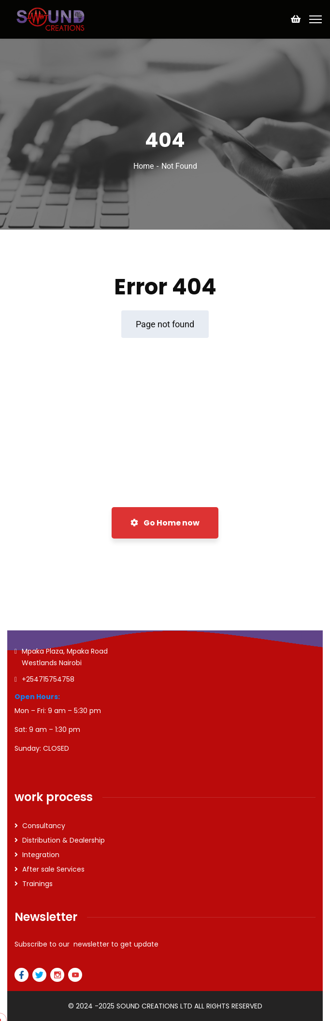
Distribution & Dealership (63, 840)
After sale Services (53, 869)
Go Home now (165, 522)
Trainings (37, 884)
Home (143, 166)
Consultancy (43, 826)
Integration (40, 855)
